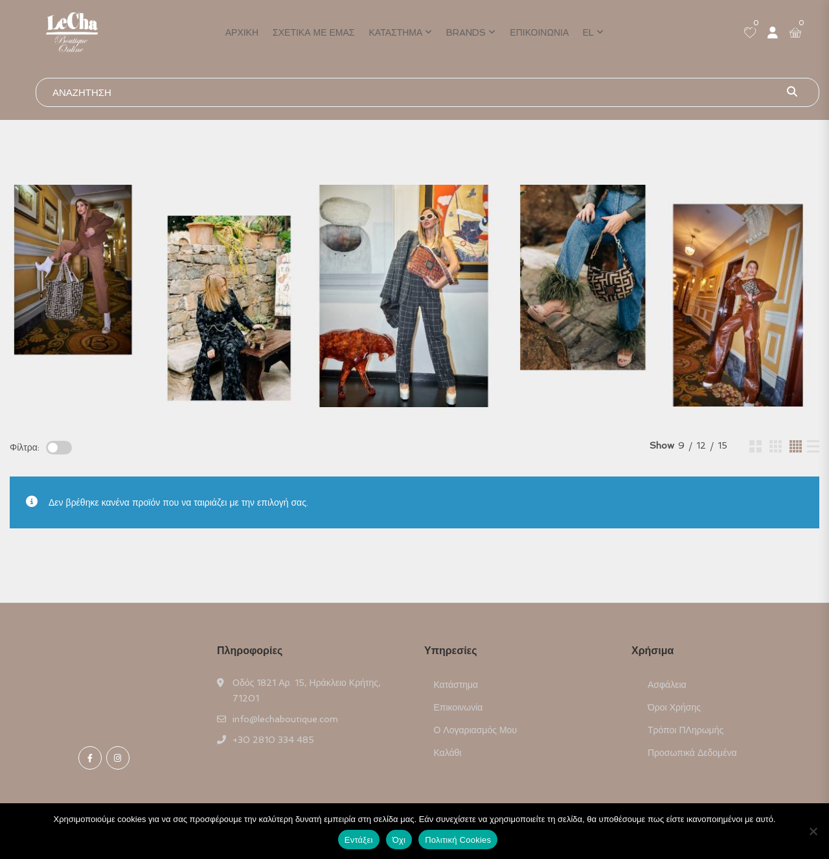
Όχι (399, 840)
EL (588, 32)
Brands (466, 32)
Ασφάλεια (667, 684)
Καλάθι (448, 752)
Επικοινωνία (539, 32)
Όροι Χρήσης (674, 707)
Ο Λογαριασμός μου (475, 730)
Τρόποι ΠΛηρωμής (685, 730)
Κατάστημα (396, 32)
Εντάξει (359, 840)
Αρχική (241, 32)
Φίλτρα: (25, 447)
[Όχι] (812, 831)
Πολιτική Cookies (458, 840)
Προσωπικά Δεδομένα (692, 752)
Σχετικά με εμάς (313, 32)
